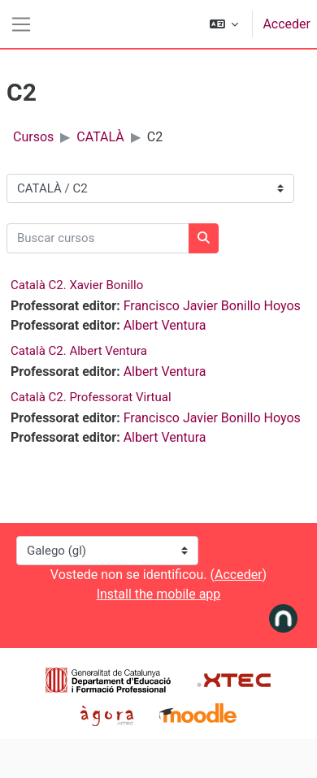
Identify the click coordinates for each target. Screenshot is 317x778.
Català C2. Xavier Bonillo (77, 285)
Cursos (33, 137)
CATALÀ (100, 137)
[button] (224, 23)
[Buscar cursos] (98, 238)
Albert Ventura (165, 325)
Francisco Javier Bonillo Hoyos (212, 305)
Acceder (286, 24)
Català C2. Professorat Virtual (91, 397)
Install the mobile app (159, 594)
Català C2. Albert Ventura (79, 351)
